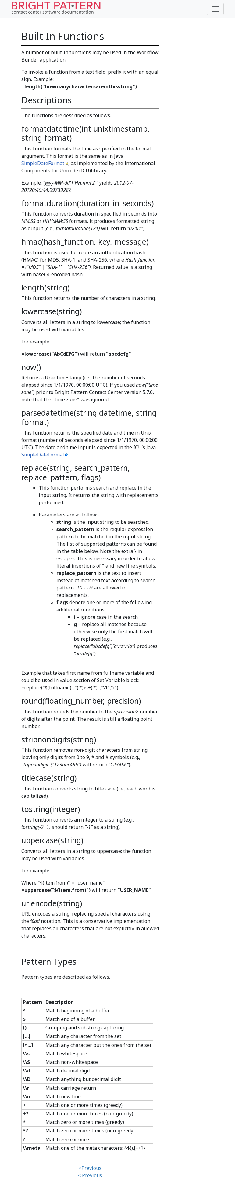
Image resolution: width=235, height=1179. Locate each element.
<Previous (90, 1168)
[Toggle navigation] (215, 9)
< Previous (90, 1175)
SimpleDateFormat (42, 163)
